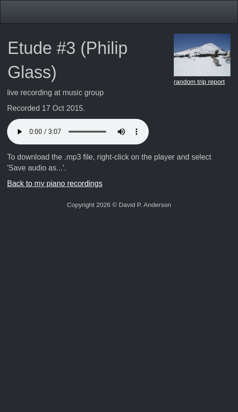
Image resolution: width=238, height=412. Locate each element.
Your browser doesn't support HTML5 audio (78, 131)
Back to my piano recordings (54, 183)
